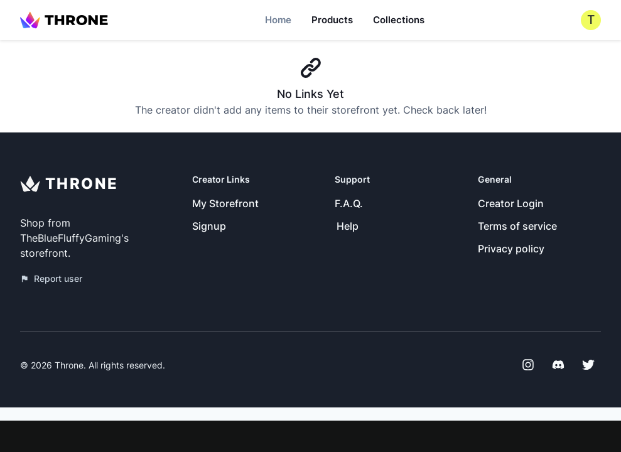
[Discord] (558, 364)
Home (278, 20)
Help (348, 226)
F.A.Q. (349, 203)
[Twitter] (588, 364)
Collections (398, 20)
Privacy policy (511, 248)
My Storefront (225, 203)
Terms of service (517, 226)
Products (332, 20)
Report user (51, 278)
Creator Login (511, 203)
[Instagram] (528, 364)
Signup (209, 226)
